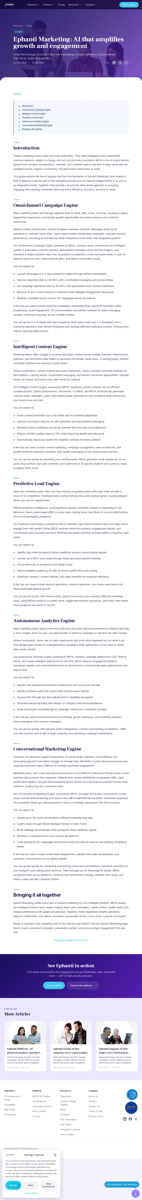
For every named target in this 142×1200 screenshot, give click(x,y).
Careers (92, 1101)
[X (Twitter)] (136, 1119)
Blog (62, 1109)
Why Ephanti (39, 1111)
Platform (48, 4)
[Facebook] (130, 1119)
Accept (13, 1185)
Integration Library (70, 1129)
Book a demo (129, 4)
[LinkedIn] (124, 1119)
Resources (75, 4)
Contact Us (94, 1106)
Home (16, 93)
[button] (135, 1194)
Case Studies (67, 1134)
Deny (30, 1185)
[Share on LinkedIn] (113, 62)
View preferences (48, 1185)
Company (91, 4)
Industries (33, 4)
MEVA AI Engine (41, 1096)
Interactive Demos (42, 1106)
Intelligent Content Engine (33, 113)
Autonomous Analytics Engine (35, 121)
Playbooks (65, 1096)
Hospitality (9, 1104)
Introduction (27, 106)
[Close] (55, 1155)
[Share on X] (120, 62)
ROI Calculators (68, 1119)
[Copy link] (126, 62)
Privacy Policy (95, 1116)
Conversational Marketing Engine (37, 125)
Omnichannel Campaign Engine (36, 110)
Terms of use (95, 1111)
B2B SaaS (9, 1109)
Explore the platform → (83, 985)
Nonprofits (10, 1114)
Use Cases (65, 1124)
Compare (65, 1114)
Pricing (61, 4)
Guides (29, 25)
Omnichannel (39, 1101)
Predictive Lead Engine (32, 117)
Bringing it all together (32, 129)
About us (93, 1096)
